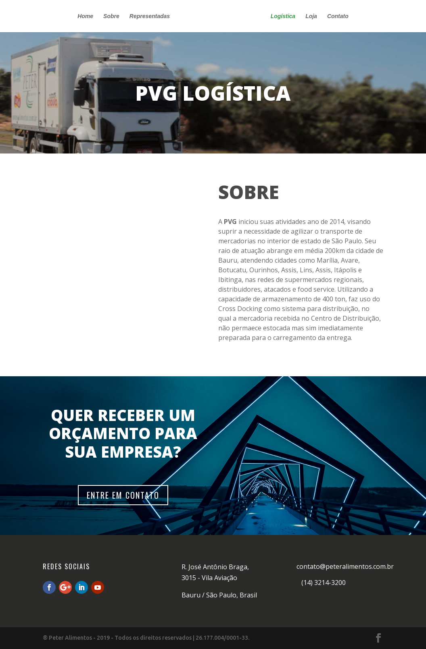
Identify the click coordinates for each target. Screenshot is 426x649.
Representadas (149, 16)
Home (85, 16)
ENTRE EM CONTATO (123, 495)
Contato (338, 16)
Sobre (111, 16)
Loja (311, 16)
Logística (283, 16)
